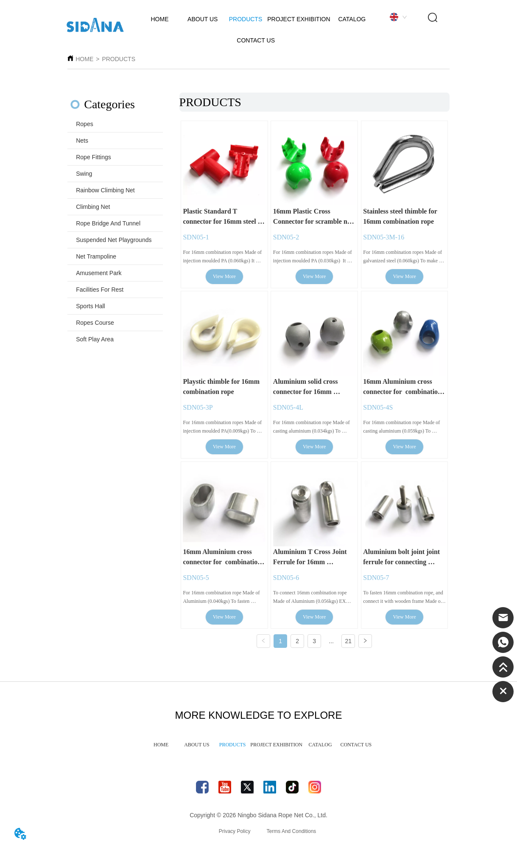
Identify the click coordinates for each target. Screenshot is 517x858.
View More (224, 277)
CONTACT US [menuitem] (356, 748)
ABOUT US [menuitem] (196, 748)
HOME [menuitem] (161, 748)
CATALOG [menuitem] (320, 748)
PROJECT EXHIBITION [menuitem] (276, 748)
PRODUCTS (118, 59)
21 (348, 642)
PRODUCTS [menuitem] (232, 748)
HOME (84, 59)
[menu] (258, 748)
